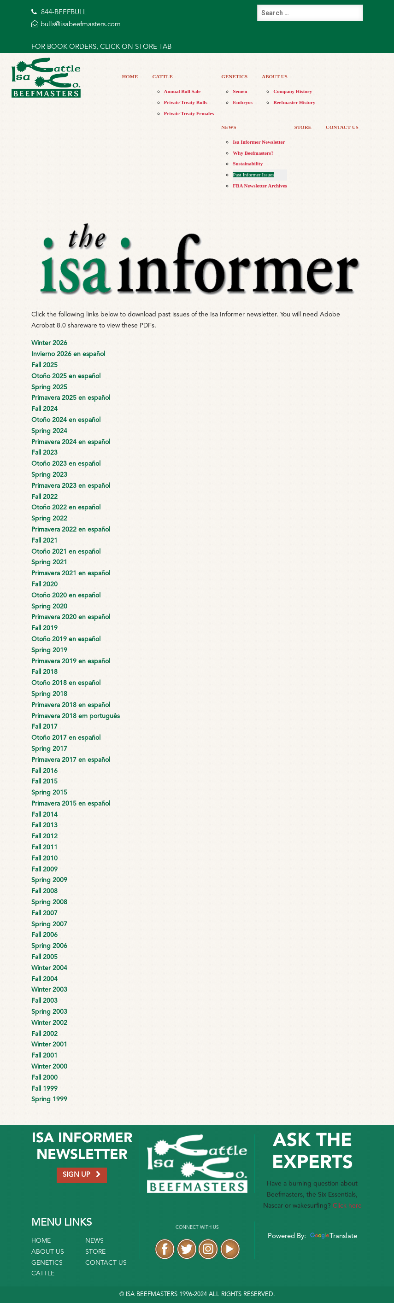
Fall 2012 (44, 836)
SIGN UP (82, 1175)
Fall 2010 (44, 858)
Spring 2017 (49, 749)
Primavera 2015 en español (70, 803)
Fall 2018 (44, 672)
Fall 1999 (44, 1089)
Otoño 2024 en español (65, 420)
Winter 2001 (49, 1044)
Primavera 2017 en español (70, 760)
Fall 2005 (44, 957)
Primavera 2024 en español (70, 442)
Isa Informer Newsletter (259, 142)
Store (303, 127)
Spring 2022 (49, 518)
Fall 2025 (44, 365)
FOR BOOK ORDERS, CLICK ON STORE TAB (101, 47)
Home (130, 76)
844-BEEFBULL (59, 12)
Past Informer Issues (253, 174)
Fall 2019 (44, 628)
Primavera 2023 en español (70, 486)
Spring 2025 (49, 387)
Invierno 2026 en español (68, 354)
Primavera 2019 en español (70, 661)
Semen (240, 91)
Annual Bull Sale (182, 91)
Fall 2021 (44, 541)
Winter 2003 (49, 990)
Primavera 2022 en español (70, 529)
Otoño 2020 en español (65, 595)
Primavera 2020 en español (70, 617)
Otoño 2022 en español (65, 507)
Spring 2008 (49, 902)
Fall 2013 (44, 825)
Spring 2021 (49, 562)
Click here (347, 1206)
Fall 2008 (44, 891)
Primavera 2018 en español (70, 705)
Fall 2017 (44, 727)
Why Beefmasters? (253, 153)
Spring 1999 (49, 1099)
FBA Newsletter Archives (260, 185)
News (228, 127)
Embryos (243, 102)
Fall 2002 (44, 1034)
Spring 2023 (49, 475)
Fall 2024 (44, 409)
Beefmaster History (294, 102)
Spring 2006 (49, 946)
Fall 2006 (44, 935)
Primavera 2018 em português (75, 716)
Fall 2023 (44, 453)
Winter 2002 (49, 1023)
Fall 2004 (44, 979)
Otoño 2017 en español (65, 738)
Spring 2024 (49, 431)
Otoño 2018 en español (65, 683)
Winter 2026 (49, 343)
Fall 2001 (44, 1055)
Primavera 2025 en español (70, 398)
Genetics (234, 76)
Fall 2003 (44, 1001)
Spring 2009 (49, 880)
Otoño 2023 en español (65, 464)
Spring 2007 (49, 924)
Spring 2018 (49, 694)
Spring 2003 (49, 1012)
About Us (275, 76)
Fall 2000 (44, 1078)
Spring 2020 (49, 606)
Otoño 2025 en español (65, 376)
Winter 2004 (49, 968)
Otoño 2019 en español (65, 639)
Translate (332, 1236)
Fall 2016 (44, 771)
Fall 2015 (44, 781)
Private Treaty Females (189, 113)
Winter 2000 (49, 1066)
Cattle (163, 76)
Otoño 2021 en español (65, 552)
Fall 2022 (44, 497)
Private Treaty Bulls (185, 102)
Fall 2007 (44, 913)
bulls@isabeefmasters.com (76, 24)
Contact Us (342, 127)
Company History (292, 91)
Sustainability (248, 163)
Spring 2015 (49, 792)
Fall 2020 (44, 584)
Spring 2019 (49, 650)
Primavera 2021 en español (70, 573)
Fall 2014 (44, 815)
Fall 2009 (44, 869)
